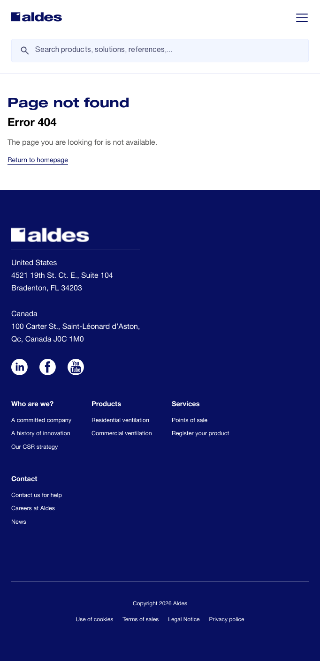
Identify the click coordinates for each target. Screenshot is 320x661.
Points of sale (189, 421)
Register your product (200, 434)
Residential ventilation (120, 421)
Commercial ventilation (121, 434)
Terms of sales (140, 620)
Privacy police (226, 620)
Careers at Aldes (33, 509)
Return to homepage (38, 161)
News (18, 523)
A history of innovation (40, 434)
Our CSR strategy (34, 448)
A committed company (41, 421)
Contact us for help (36, 496)
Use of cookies (95, 620)
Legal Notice (183, 620)
